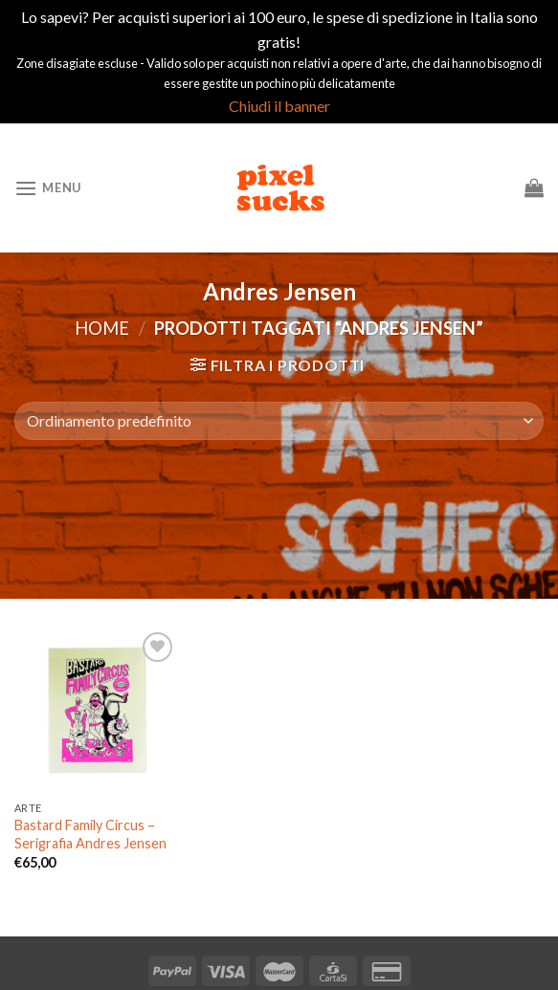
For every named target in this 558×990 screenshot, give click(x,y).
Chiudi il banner (279, 106)
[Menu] (47, 188)
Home (102, 328)
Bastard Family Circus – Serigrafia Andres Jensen (90, 834)
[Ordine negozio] (279, 421)
